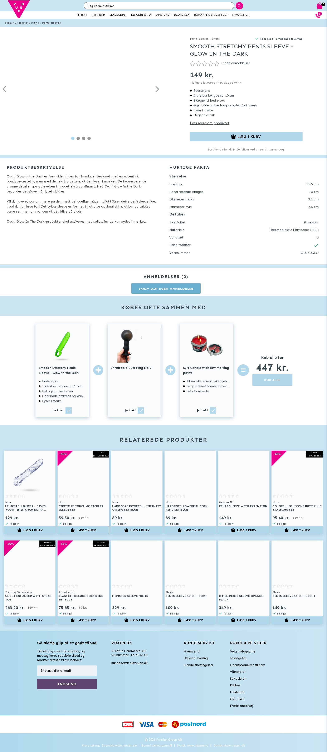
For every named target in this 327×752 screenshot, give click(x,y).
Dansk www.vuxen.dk (229, 745)
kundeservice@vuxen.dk (129, 663)
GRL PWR (237, 699)
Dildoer (235, 685)
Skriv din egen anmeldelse (166, 289)
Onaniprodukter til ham (247, 665)
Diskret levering (196, 658)
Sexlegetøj (21, 22)
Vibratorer (238, 672)
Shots (216, 39)
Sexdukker (238, 679)
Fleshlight (237, 692)
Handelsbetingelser (198, 665)
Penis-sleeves (51, 22)
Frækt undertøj (241, 706)
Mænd (35, 22)
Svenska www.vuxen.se (119, 745)
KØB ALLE (272, 380)
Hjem (8, 22)
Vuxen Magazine (242, 651)
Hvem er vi (192, 651)
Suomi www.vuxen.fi (157, 745)
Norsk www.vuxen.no (192, 745)
